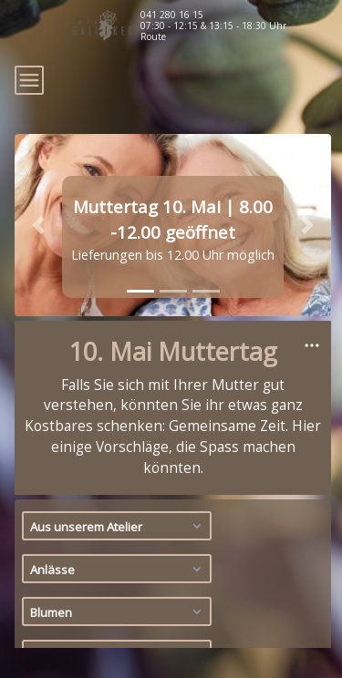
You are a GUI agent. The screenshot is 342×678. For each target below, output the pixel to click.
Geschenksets (118, 630)
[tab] (140, 223)
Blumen (118, 544)
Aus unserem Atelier (118, 458)
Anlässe (118, 501)
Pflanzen (118, 587)
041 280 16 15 (171, 14)
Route (153, 36)
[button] (38, 158)
